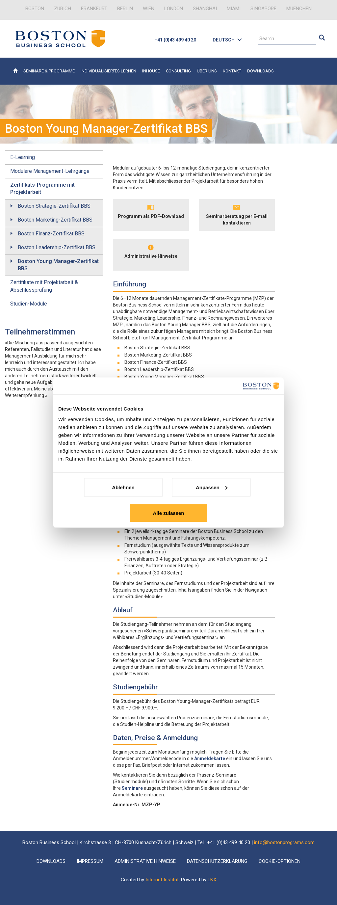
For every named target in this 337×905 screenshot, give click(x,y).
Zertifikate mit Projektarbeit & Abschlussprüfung (44, 286)
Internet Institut (162, 880)
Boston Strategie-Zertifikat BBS (54, 206)
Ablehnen (123, 487)
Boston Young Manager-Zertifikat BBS (58, 265)
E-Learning (22, 157)
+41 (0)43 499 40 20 (175, 39)
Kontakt (232, 70)
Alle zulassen (168, 513)
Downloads (260, 70)
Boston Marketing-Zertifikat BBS (55, 220)
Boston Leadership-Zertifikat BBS (56, 247)
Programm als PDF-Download (151, 216)
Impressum (90, 861)
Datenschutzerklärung (217, 861)
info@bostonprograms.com (284, 842)
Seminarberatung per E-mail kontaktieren (237, 220)
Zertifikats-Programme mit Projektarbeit (42, 189)
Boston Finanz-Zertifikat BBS (51, 233)
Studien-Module (28, 304)
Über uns (207, 70)
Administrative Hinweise (150, 256)
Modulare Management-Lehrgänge (50, 171)
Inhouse (151, 70)
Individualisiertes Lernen (108, 70)
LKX (212, 880)
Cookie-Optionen (279, 861)
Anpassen (211, 487)
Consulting (178, 70)
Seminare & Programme (49, 70)
